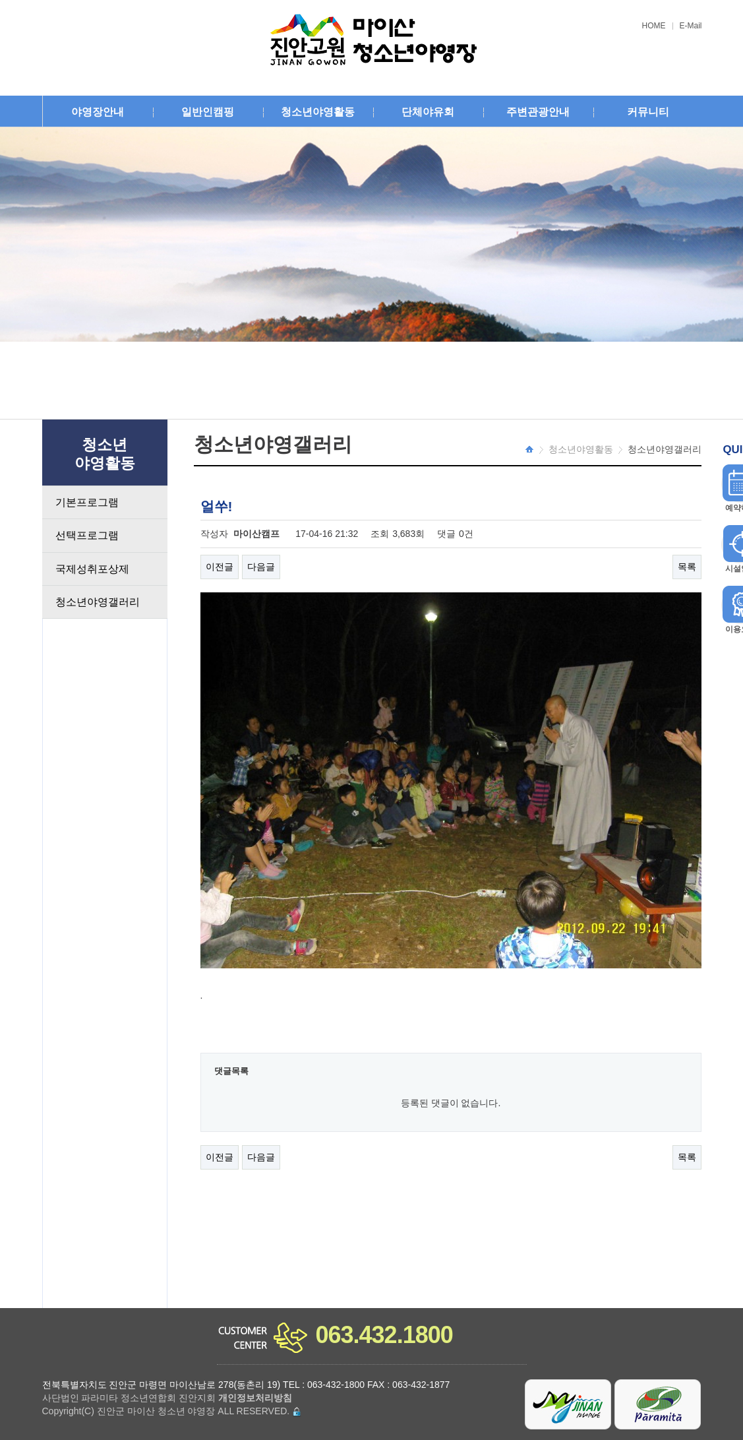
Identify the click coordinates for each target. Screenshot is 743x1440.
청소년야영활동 (318, 111)
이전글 (219, 566)
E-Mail (691, 26)
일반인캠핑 (207, 111)
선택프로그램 (87, 535)
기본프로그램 (87, 502)
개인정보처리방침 (255, 1398)
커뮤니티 (648, 111)
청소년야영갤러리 (97, 602)
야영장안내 (97, 111)
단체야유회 (427, 111)
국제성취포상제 (92, 569)
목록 (687, 566)
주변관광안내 (538, 111)
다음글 (261, 566)
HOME (654, 26)
